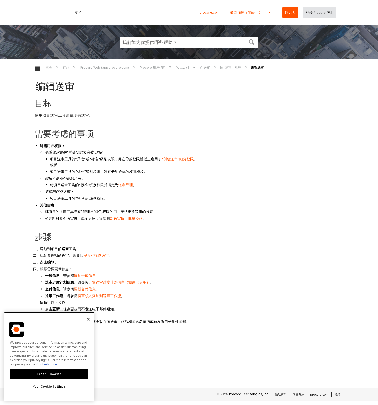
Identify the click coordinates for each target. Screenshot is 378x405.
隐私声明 (281, 394)
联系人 (290, 12)
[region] (49, 356)
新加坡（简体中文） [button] (248, 12)
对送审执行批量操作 (126, 218)
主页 (49, 67)
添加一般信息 (85, 275)
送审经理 (125, 185)
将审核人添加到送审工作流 (99, 295)
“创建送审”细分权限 (178, 159)
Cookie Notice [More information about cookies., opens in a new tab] (46, 364)
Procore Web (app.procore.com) (105, 67)
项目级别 (183, 67)
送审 (205, 67)
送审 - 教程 (231, 67)
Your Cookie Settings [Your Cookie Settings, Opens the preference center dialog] (49, 386)
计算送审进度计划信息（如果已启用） (119, 282)
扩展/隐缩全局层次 (40, 68)
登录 (337, 394)
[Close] (88, 319)
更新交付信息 (85, 289)
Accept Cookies (48, 374)
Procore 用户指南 (153, 67)
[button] (251, 41)
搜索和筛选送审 (96, 255)
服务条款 (298, 394)
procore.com (210, 12)
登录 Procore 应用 (319, 12)
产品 (66, 67)
